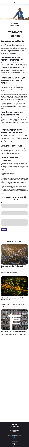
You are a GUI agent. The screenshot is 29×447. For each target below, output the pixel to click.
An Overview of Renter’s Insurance (14, 331)
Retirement (14, 443)
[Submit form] (4, 229)
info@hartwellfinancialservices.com (14, 435)
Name (2, 202)
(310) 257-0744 (16, 426)
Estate (14, 446)
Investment (14, 444)
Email (2, 210)
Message (3, 218)
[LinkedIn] (14, 437)
